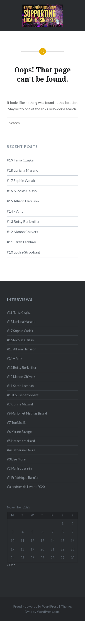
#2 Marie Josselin (19, 468)
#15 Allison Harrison (23, 201)
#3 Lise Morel (16, 459)
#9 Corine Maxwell (20, 404)
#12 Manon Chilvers (22, 231)
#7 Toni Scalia (16, 423)
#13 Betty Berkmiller (23, 221)
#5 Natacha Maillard (21, 441)
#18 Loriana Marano (22, 170)
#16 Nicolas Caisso (22, 191)
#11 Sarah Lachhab (21, 242)
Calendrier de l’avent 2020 (26, 487)
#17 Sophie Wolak (21, 180)
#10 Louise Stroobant (23, 252)
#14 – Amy (15, 211)
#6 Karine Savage (19, 432)
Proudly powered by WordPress (35, 606)
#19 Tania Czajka (20, 160)
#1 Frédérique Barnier (23, 478)
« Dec (11, 565)
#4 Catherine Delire (21, 450)
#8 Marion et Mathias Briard (27, 413)
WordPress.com (48, 611)
